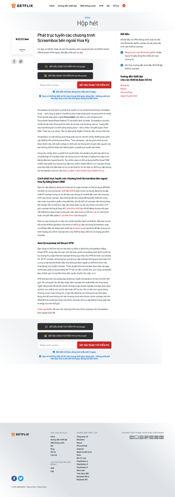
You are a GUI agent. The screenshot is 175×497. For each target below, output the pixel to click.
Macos (123, 88)
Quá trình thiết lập (74, 208)
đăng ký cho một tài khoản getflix (140, 51)
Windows (124, 84)
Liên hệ (54, 455)
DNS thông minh (88, 5)
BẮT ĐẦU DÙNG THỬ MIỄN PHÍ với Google (65, 66)
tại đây (80, 51)
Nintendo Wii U (83, 476)
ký (55, 187)
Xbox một (81, 470)
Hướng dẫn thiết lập (67, 5)
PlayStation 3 (82, 467)
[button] (124, 6)
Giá (108, 5)
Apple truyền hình (128, 95)
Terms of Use (30, 487)
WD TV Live (81, 458)
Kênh (52, 5)
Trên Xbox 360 (83, 473)
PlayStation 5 (82, 464)
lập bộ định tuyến (78, 228)
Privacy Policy (41, 487)
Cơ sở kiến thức (66, 215)
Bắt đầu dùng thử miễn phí (94, 85)
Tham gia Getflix (45, 309)
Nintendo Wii (82, 479)
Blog (53, 449)
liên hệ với (94, 212)
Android (80, 449)
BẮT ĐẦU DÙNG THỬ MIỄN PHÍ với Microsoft (65, 75)
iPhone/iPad (126, 91)
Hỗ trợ (116, 5)
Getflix (23, 487)
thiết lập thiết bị (68, 190)
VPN (101, 5)
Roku (79, 455)
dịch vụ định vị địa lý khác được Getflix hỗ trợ (83, 170)
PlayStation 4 (82, 461)
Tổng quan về (82, 436)
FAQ (52, 471)
